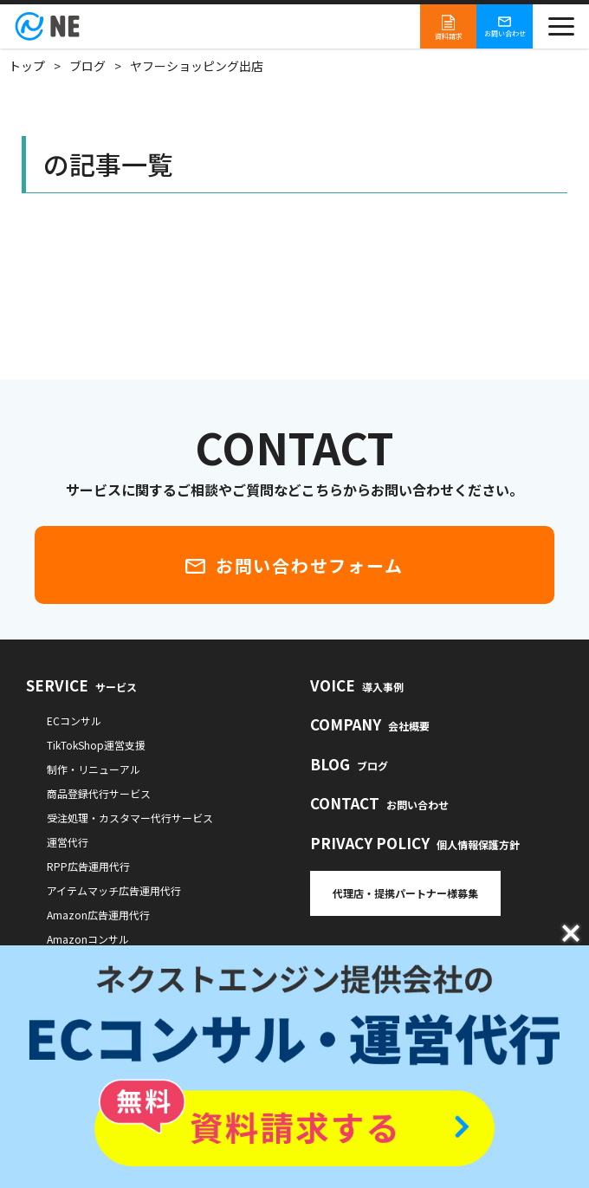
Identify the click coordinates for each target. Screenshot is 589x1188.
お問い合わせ (505, 26)
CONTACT (379, 803)
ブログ (87, 66)
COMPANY (370, 724)
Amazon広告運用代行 (98, 914)
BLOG (349, 764)
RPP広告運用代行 (88, 866)
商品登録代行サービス (99, 793)
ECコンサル (74, 720)
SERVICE (81, 685)
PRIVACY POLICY (415, 843)
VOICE (357, 685)
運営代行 (67, 841)
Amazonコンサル (88, 939)
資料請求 (449, 26)
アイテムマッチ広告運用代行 (114, 890)
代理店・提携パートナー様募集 (405, 893)
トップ (27, 66)
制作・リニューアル (93, 769)
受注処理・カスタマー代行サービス (130, 817)
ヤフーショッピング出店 (196, 66)
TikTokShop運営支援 (96, 744)
